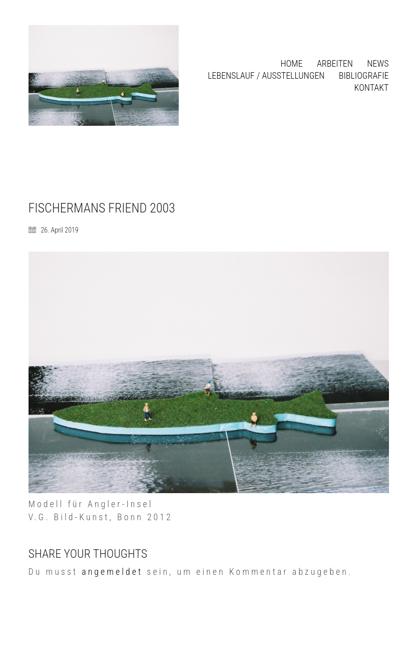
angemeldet (112, 571)
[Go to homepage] (104, 75)
